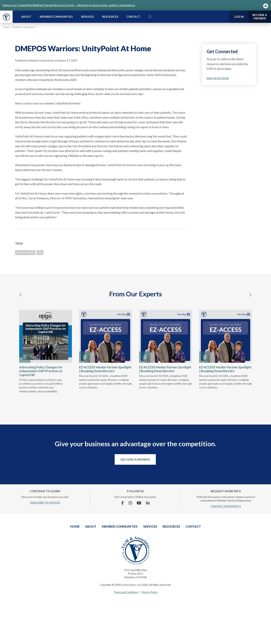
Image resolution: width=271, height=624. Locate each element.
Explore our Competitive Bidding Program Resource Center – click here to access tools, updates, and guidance (69, 5)
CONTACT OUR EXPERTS (226, 506)
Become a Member (135, 459)
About (26, 16)
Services (87, 16)
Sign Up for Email (218, 78)
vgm (40, 252)
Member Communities (56, 16)
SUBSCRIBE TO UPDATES (45, 502)
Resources (110, 16)
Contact (133, 16)
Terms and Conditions (126, 592)
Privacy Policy (150, 592)
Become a (259, 16)
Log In (239, 16)
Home (75, 526)
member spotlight (25, 252)
